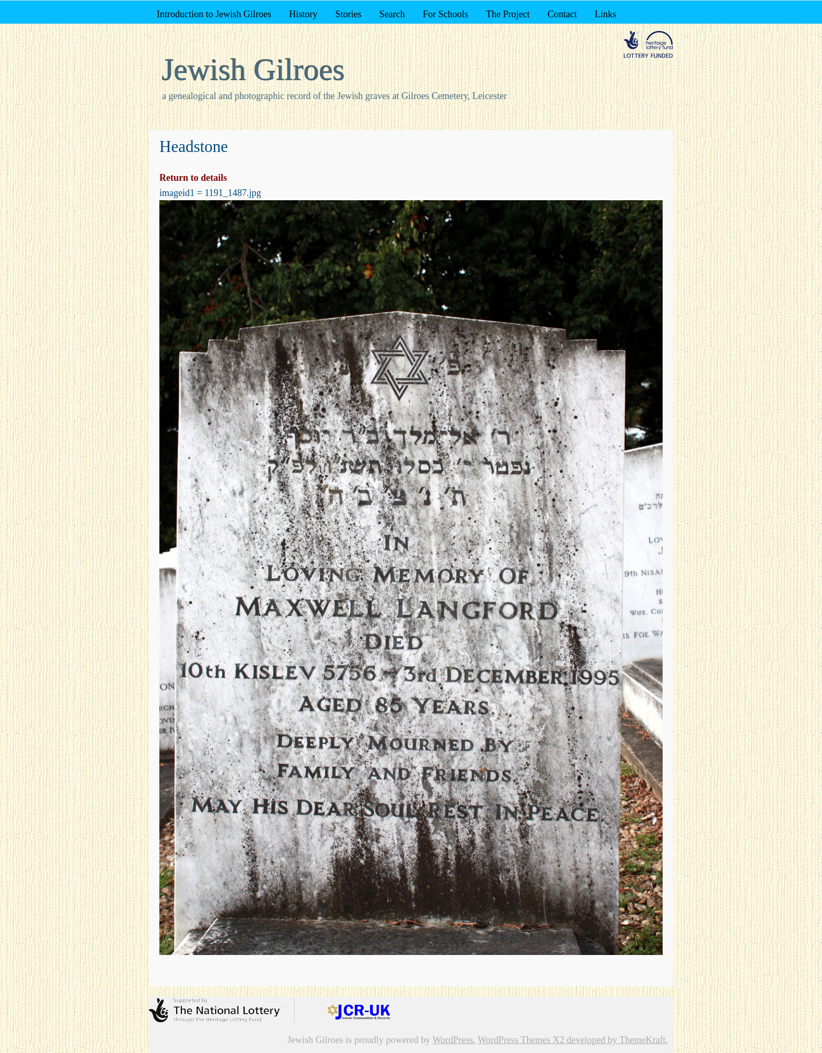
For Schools (445, 14)
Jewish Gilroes (253, 69)
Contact (562, 14)
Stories (348, 14)
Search (392, 14)
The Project (507, 14)
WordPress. (453, 1040)
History (303, 14)
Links (605, 14)
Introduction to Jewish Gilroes (214, 14)
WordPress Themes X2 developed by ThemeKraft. (573, 1040)
